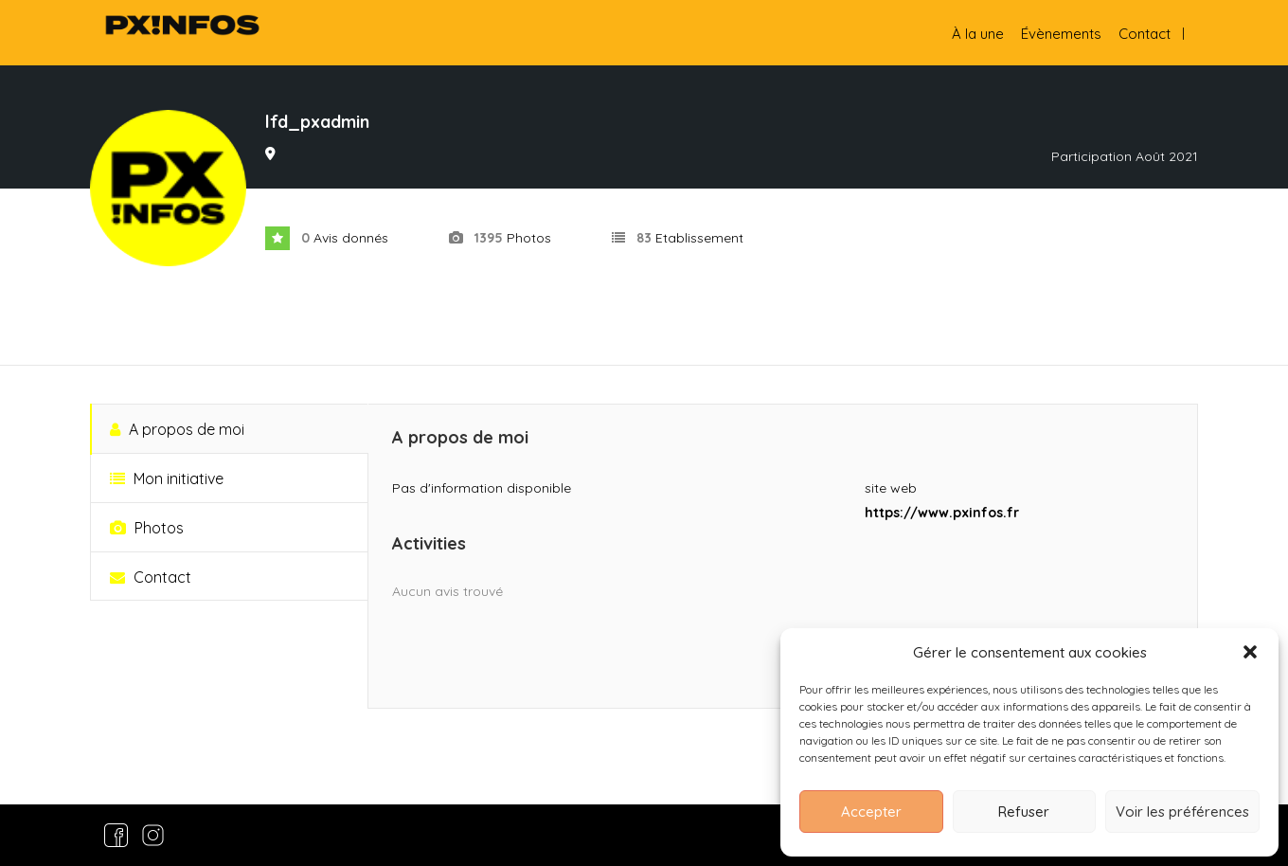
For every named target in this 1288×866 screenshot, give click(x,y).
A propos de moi (177, 429)
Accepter (871, 812)
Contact (1144, 34)
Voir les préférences (1182, 812)
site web (891, 487)
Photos (147, 527)
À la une (978, 34)
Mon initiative (167, 478)
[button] (1250, 651)
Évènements (1061, 34)
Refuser (1023, 812)
